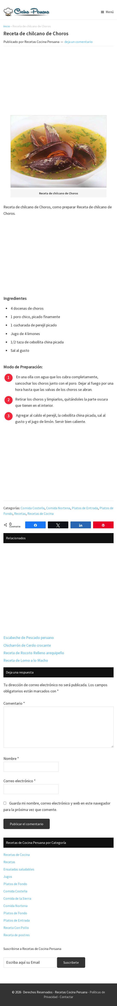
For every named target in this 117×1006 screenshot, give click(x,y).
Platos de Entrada (85, 508)
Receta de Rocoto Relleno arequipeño (33, 652)
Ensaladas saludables (18, 869)
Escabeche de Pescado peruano (28, 637)
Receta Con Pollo (16, 927)
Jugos (7, 876)
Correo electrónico (19, 780)
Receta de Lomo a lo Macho (25, 660)
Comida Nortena (58, 508)
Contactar (66, 997)
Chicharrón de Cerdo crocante (27, 645)
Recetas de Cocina (40, 513)
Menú (110, 12)
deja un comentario (78, 42)
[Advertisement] (59, 82)
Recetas (20, 513)
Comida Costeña (33, 508)
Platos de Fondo (15, 884)
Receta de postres (16, 935)
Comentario (14, 703)
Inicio (6, 26)
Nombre (11, 758)
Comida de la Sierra (17, 898)
